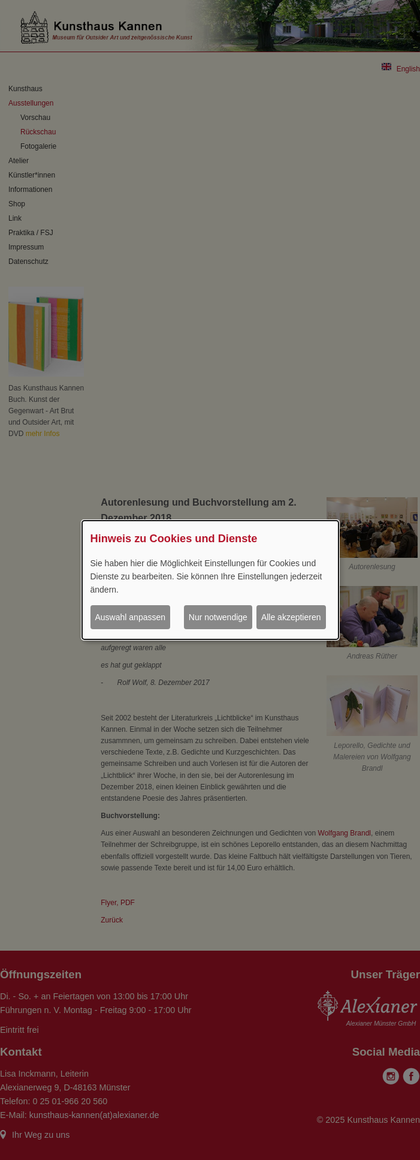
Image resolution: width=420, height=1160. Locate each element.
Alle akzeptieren (291, 617)
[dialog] (210, 580)
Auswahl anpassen (130, 617)
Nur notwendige (218, 617)
